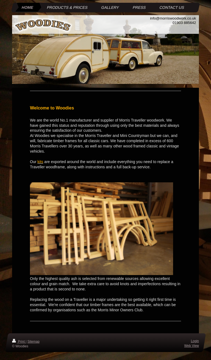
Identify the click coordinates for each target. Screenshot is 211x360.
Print (19, 341)
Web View (191, 345)
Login (195, 341)
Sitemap (33, 341)
